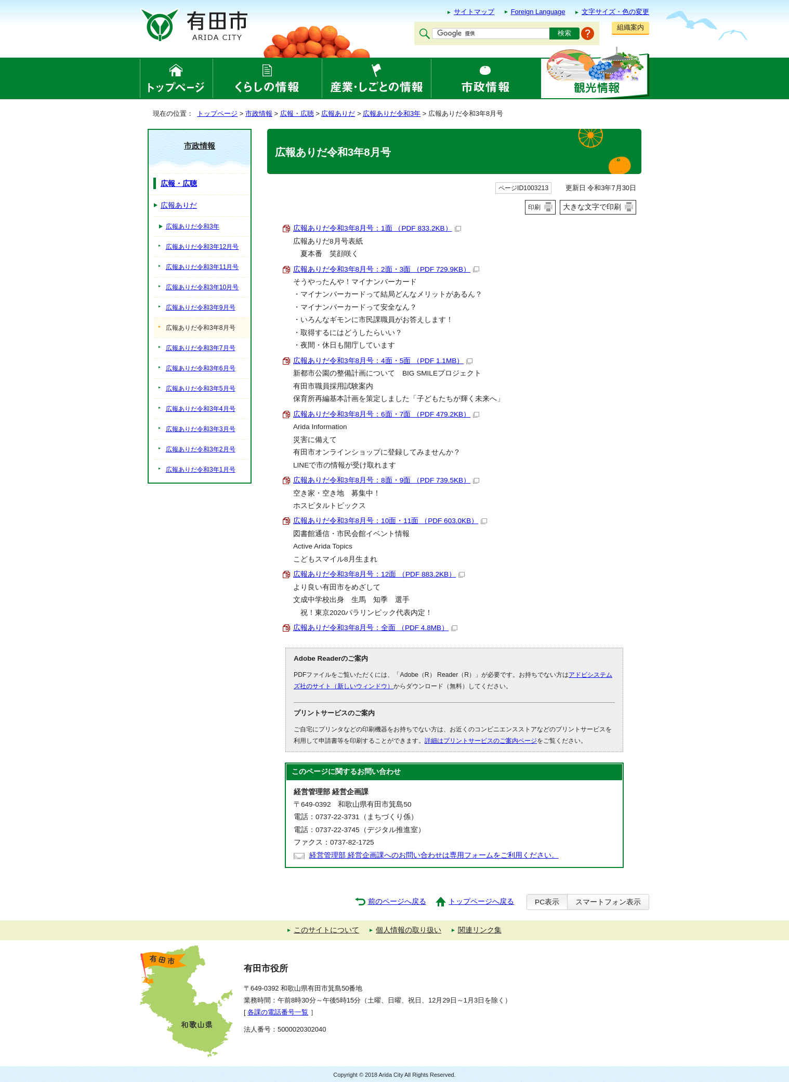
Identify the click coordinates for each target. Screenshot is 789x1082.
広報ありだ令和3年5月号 (200, 388)
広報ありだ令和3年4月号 (200, 408)
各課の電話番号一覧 (277, 1012)
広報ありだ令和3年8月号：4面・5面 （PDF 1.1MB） (382, 361)
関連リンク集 (480, 930)
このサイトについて (326, 930)
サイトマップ (474, 12)
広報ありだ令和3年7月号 (200, 348)
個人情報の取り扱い (408, 930)
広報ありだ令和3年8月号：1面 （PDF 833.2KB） (377, 228)
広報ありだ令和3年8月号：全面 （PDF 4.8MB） (375, 628)
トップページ (217, 113)
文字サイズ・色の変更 (615, 12)
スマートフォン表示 (608, 902)
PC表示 (547, 902)
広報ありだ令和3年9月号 (200, 307)
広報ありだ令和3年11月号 (202, 267)
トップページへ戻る (481, 901)
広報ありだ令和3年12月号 (202, 246)
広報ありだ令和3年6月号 (200, 368)
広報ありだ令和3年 (391, 113)
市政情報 (258, 113)
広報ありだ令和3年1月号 (200, 469)
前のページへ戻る (397, 901)
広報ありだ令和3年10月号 (202, 287)
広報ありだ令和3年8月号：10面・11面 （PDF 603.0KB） (390, 521)
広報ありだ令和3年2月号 (200, 449)
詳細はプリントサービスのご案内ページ (481, 740)
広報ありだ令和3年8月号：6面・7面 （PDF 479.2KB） (386, 414)
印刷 (534, 207)
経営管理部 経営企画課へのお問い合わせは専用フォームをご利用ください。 (434, 855)
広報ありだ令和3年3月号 (200, 429)
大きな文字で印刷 (592, 207)
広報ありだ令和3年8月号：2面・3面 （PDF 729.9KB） (386, 269)
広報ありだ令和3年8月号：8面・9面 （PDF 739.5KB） (386, 480)
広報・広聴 (297, 113)
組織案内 (630, 27)
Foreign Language (538, 12)
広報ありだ (338, 113)
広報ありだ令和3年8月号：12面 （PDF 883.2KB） (379, 574)
